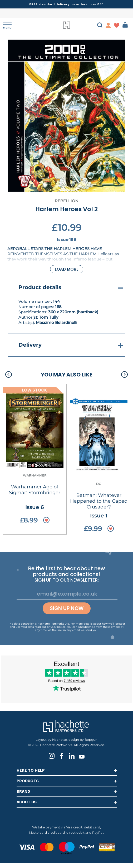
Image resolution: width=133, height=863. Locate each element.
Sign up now (66, 608)
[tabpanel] (66, 116)
